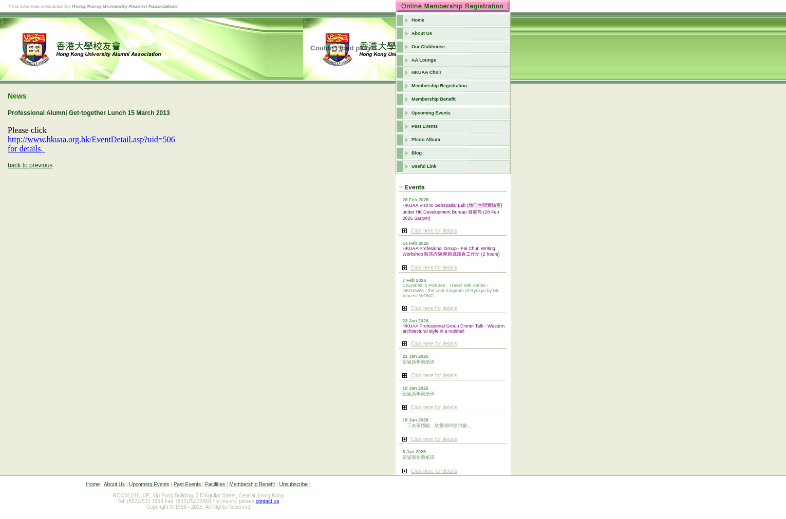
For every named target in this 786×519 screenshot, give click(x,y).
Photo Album (425, 139)
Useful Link (424, 166)
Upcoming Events (431, 113)
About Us (421, 33)
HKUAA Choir (426, 72)
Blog (416, 153)
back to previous (30, 165)
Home (417, 20)
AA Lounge (423, 60)
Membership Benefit (433, 99)
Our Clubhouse (428, 46)
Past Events (424, 126)
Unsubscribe (293, 484)
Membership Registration (439, 85)
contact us (267, 501)
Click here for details (433, 231)
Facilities (215, 484)
